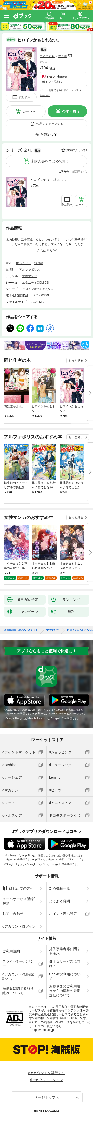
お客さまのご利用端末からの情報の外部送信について (64, 990)
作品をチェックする (49, 124)
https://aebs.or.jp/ (43, 1030)
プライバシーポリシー (18, 963)
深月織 (62, 56)
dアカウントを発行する (46, 1073)
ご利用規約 (11, 951)
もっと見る (75, 360)
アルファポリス (29, 269)
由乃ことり (47, 56)
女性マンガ (29, 276)
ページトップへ (46, 1097)
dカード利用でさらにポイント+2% (59, 90)
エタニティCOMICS (35, 282)
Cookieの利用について (65, 976)
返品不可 (45, 95)
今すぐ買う (71, 111)
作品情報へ (44, 135)
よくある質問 (59, 901)
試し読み (25, 97)
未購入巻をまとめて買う (50, 161)
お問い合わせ (12, 914)
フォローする (70, 55)
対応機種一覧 (59, 888)
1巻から (64, 171)
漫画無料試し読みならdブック (21, 630)
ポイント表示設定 (63, 914)
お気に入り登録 (76, 150)
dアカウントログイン (19, 926)
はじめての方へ (17, 888)
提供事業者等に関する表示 (64, 951)
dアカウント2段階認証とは (18, 976)
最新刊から (79, 171)
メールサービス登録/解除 (18, 901)
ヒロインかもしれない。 (49, 179)
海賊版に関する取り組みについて (18, 990)
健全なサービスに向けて (64, 963)
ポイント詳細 (51, 82)
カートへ (29, 111)
